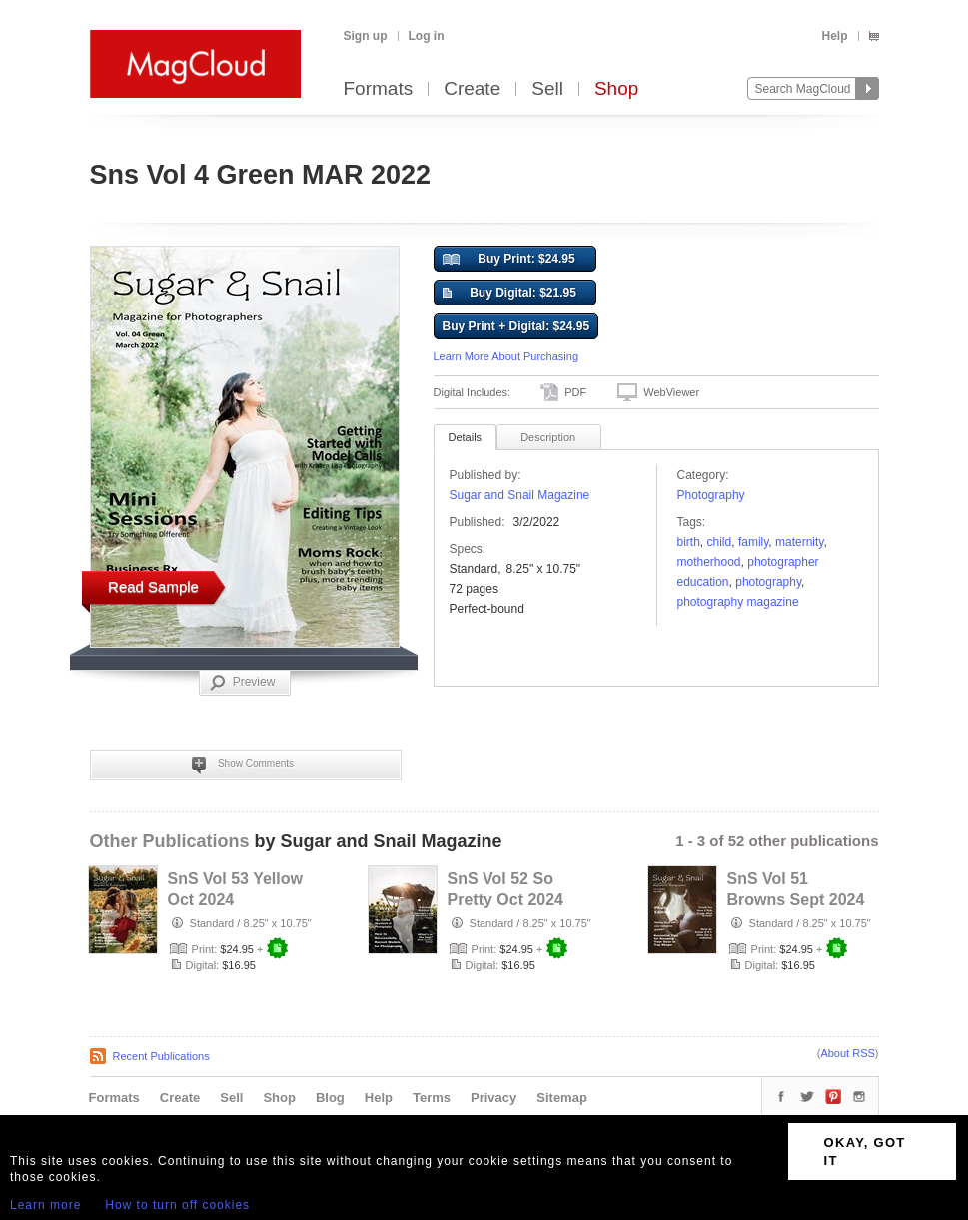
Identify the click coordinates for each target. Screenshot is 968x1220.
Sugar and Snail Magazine (520, 495)
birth (688, 542)
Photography (711, 495)
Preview (243, 683)
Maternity (799, 542)
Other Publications (170, 841)
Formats (379, 89)
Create (472, 89)
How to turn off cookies (177, 1205)
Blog (330, 1097)
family (753, 542)
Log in (427, 36)
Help (834, 36)
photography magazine (738, 602)
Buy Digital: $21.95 (509, 294)
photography (768, 582)
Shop (616, 89)
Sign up (366, 36)
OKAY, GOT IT (865, 1151)
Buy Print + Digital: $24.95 (516, 326)
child (719, 542)
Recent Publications (161, 1056)
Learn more (45, 1205)
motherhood (709, 562)
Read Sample (153, 586)
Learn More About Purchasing (506, 356)
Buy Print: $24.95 (509, 260)
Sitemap (561, 1097)
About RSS (847, 1053)
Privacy (493, 1097)
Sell (547, 89)
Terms (432, 1097)
